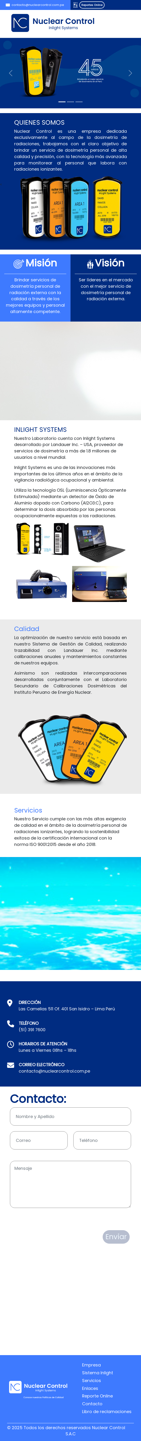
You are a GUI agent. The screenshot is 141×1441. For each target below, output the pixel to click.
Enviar (116, 1237)
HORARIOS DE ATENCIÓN (43, 1044)
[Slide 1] (62, 102)
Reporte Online (97, 1396)
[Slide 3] (79, 102)
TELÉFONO (29, 1023)
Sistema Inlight (97, 1373)
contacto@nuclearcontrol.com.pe (38, 5)
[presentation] (46, 1219)
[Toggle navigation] (121, 23)
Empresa (91, 1365)
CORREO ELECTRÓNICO (41, 1065)
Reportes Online (91, 5)
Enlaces (90, 1388)
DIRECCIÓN (30, 1002)
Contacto (92, 1404)
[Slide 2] (70, 102)
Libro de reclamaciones (107, 1411)
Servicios (91, 1381)
